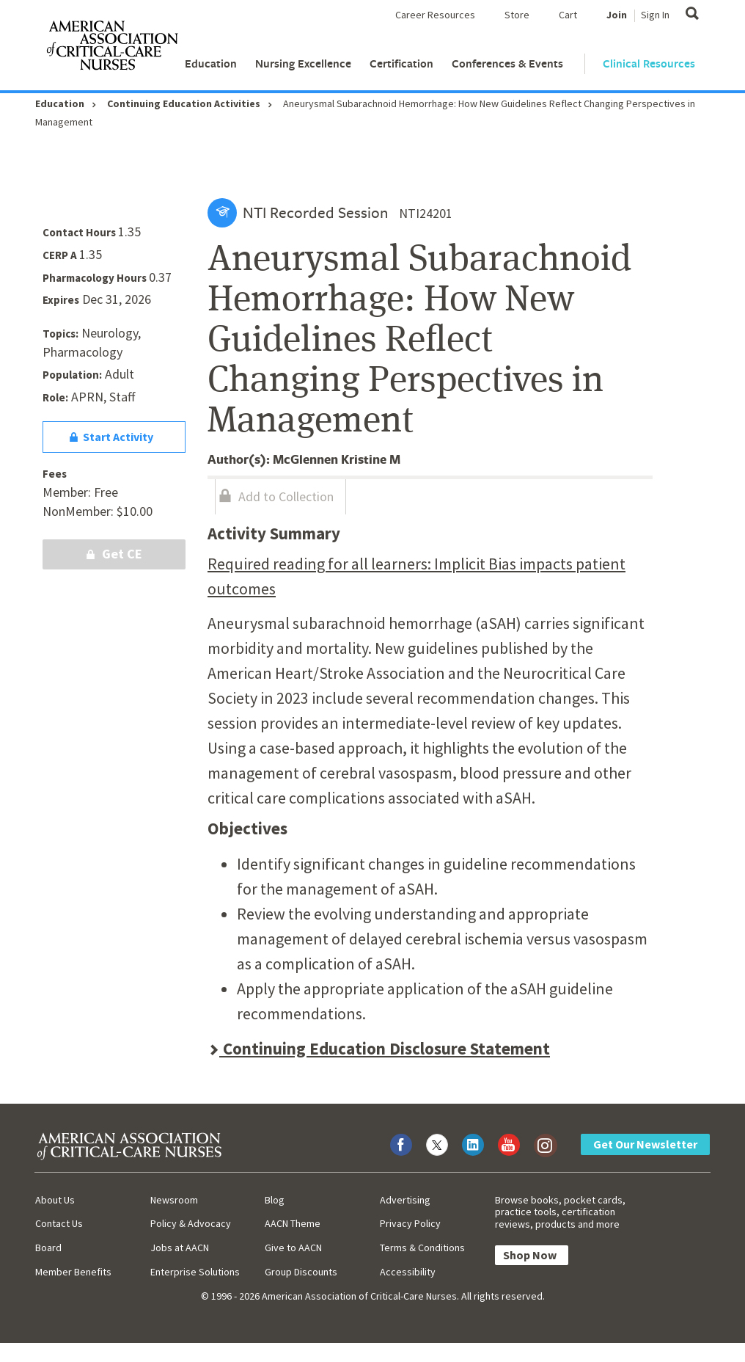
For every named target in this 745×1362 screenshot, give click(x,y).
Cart (568, 15)
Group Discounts (301, 1271)
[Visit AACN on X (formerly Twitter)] (437, 1145)
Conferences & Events (507, 63)
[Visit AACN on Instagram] (545, 1145)
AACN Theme (292, 1223)
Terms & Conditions (422, 1247)
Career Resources (435, 15)
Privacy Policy (410, 1223)
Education (211, 63)
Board (48, 1247)
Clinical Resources (649, 63)
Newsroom (174, 1199)
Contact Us (59, 1223)
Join (616, 15)
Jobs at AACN (179, 1247)
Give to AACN (293, 1247)
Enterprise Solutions (195, 1271)
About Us (55, 1199)
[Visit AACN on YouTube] (509, 1145)
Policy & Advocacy (190, 1223)
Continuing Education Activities (183, 103)
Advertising (405, 1199)
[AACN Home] (111, 48)
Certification (401, 63)
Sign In (655, 15)
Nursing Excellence (303, 63)
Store (516, 15)
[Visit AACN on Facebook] (401, 1145)
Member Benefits (73, 1271)
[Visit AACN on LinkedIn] (473, 1145)
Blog (275, 1199)
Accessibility (408, 1271)
